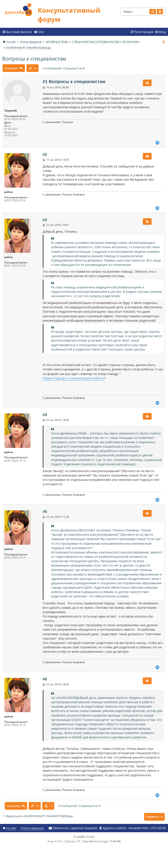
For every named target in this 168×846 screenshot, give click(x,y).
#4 (45, 415)
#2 (45, 154)
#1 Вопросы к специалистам (74, 81)
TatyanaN (10, 110)
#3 (45, 220)
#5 (45, 511)
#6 (45, 679)
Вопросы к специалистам (34, 58)
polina (8, 192)
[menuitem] (39, 32)
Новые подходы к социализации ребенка (74, 378)
